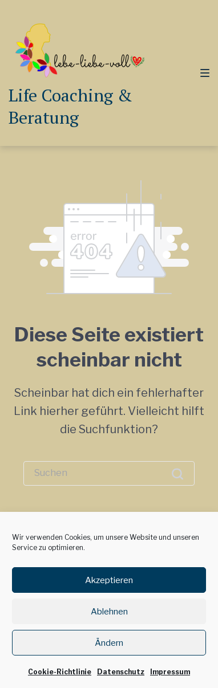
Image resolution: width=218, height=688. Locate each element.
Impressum (170, 679)
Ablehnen (109, 619)
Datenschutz (120, 679)
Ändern (109, 650)
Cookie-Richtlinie (59, 679)
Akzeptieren (109, 588)
